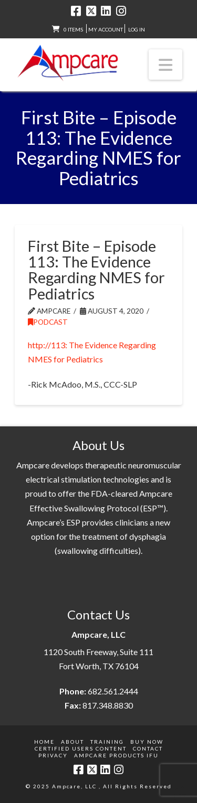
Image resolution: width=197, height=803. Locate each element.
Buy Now (146, 741)
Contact (148, 748)
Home (44, 741)
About (72, 741)
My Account (105, 29)
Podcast (48, 321)
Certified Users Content (81, 748)
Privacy (53, 755)
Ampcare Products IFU (116, 755)
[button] (165, 64)
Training (107, 741)
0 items (73, 29)
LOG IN (136, 29)
